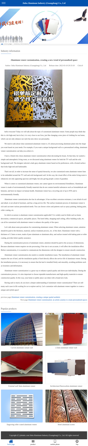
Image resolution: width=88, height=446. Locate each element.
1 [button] (42, 42)
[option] (44, 28)
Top (77, 442)
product (33, 442)
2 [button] (45, 42)
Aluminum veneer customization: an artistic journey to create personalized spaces (57, 300)
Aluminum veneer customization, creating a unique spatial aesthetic (35, 297)
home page (11, 442)
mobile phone (55, 442)
